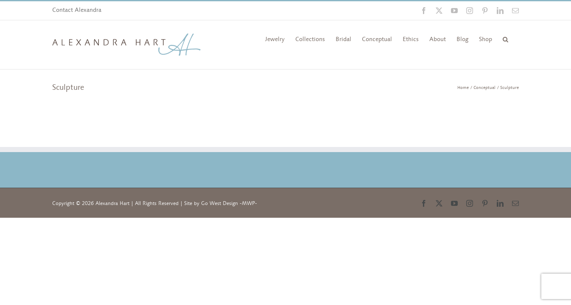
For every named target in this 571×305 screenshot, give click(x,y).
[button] (505, 38)
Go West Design (219, 203)
